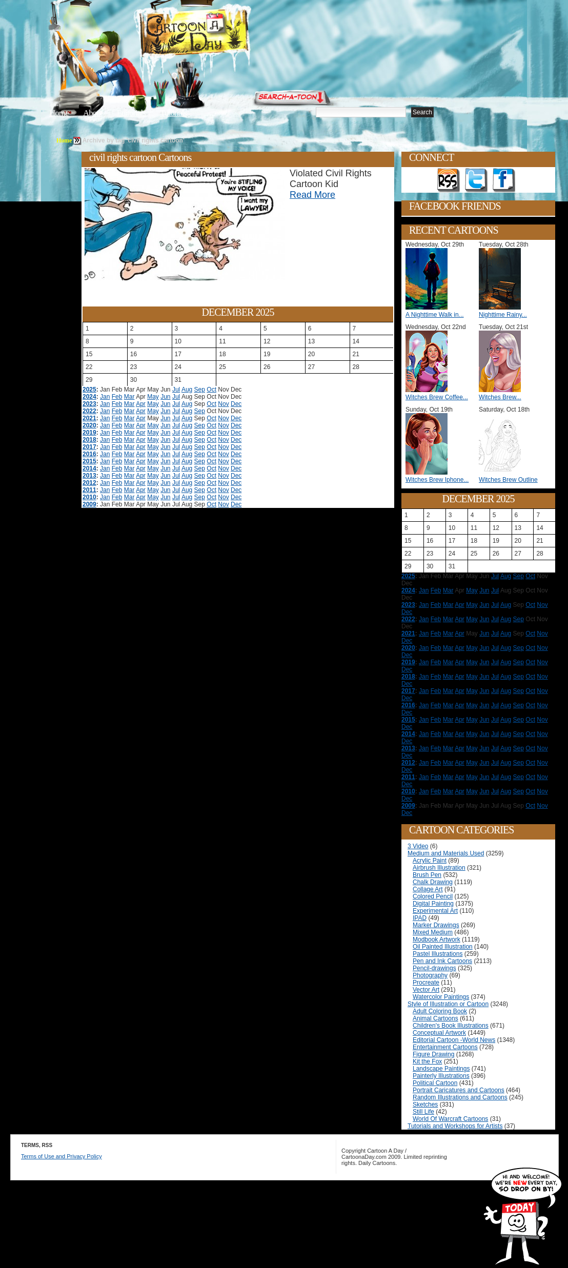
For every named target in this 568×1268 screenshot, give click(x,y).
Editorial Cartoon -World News (454, 1040)
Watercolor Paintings (441, 996)
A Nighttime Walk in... (434, 314)
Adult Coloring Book (440, 1011)
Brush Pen (427, 874)
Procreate (426, 982)
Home (59, 113)
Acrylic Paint (430, 860)
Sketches (425, 1104)
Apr (141, 403)
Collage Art (428, 889)
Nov (223, 403)
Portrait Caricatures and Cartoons (458, 1090)
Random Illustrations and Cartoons (460, 1097)
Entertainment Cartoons (445, 1047)
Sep (199, 389)
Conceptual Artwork (439, 1032)
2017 (89, 447)
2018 (89, 439)
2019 (89, 432)
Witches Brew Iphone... (437, 479)
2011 (89, 490)
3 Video (418, 846)
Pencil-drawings (434, 968)
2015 (89, 461)
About (93, 113)
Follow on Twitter (476, 180)
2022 (89, 411)
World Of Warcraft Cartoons (450, 1118)
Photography (430, 975)
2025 (89, 389)
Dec (236, 403)
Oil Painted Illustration (443, 946)
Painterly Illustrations (441, 1075)
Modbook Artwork (436, 939)
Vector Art (426, 989)
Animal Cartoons (435, 1018)
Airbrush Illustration (439, 867)
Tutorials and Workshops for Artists (455, 1126)
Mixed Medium (433, 932)
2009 (89, 504)
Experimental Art (435, 910)
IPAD (420, 918)
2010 (89, 497)
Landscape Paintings (441, 1068)
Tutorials (173, 113)
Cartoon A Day (219, 34)
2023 (89, 403)
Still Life (423, 1111)
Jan (105, 396)
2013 (89, 475)
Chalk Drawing (433, 882)
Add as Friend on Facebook (504, 180)
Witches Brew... (500, 397)
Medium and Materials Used (446, 853)
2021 (89, 418)
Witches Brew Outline (508, 479)
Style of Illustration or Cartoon (448, 1004)
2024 (89, 396)
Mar (129, 396)
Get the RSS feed (448, 180)
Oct (211, 389)
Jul (176, 389)
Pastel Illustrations (437, 953)
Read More (312, 195)
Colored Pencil (433, 896)
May (153, 396)
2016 (89, 454)
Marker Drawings (436, 925)
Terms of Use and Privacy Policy (61, 1156)
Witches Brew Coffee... (436, 397)
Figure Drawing (433, 1054)
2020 (89, 425)
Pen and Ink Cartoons (442, 961)
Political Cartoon (435, 1083)
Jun (165, 396)
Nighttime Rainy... (503, 314)
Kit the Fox (427, 1061)
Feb (117, 396)
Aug (186, 389)
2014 (89, 468)
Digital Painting (433, 903)
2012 (89, 482)
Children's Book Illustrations (451, 1025)
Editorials (131, 113)
